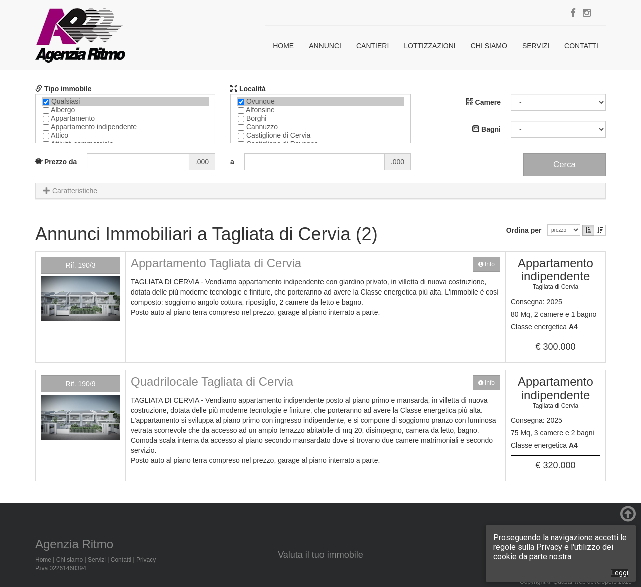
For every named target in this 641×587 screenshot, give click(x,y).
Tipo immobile (63, 89)
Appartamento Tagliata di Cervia (216, 263)
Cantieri (372, 46)
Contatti (581, 46)
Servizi (535, 46)
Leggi (619, 573)
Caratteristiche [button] (70, 191)
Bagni (486, 129)
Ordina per (526, 230)
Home (283, 46)
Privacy (146, 559)
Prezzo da (56, 162)
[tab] (320, 191)
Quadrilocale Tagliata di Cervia (212, 381)
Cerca (564, 164)
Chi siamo (489, 46)
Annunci (325, 46)
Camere (483, 102)
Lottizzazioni (429, 46)
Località (248, 89)
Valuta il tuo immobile (320, 555)
